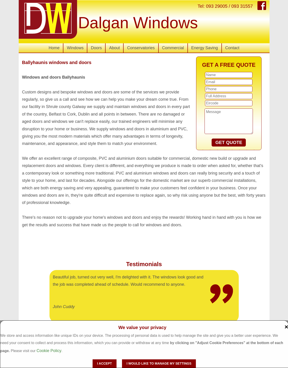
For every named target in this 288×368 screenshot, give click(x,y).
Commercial (173, 48)
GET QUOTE (228, 142)
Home (54, 48)
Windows (75, 48)
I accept (104, 363)
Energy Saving (204, 48)
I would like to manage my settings (159, 363)
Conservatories (141, 48)
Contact (232, 48)
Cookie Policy (48, 350)
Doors (96, 48)
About (114, 48)
